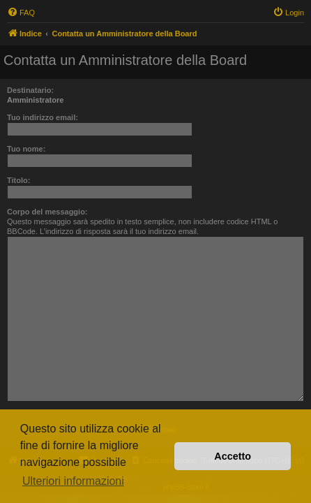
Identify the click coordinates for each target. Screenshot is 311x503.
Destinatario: (30, 90)
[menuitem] (21, 12)
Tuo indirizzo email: (42, 117)
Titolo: (18, 180)
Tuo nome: (26, 149)
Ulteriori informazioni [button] (73, 481)
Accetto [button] (232, 456)
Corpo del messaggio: (47, 211)
